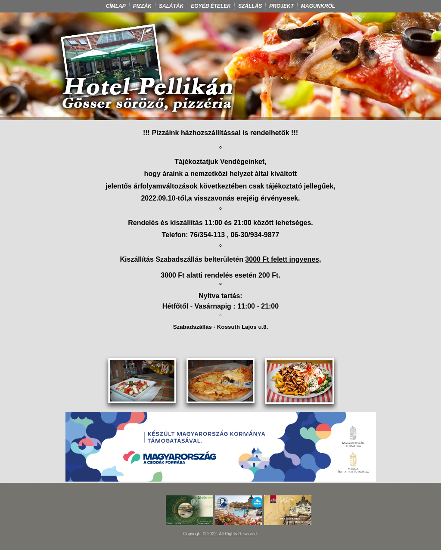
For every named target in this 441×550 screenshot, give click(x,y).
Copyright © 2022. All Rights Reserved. (220, 533)
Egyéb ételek (211, 6)
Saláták (171, 6)
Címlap (116, 6)
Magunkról (318, 6)
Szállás (250, 6)
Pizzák (142, 6)
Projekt (281, 6)
